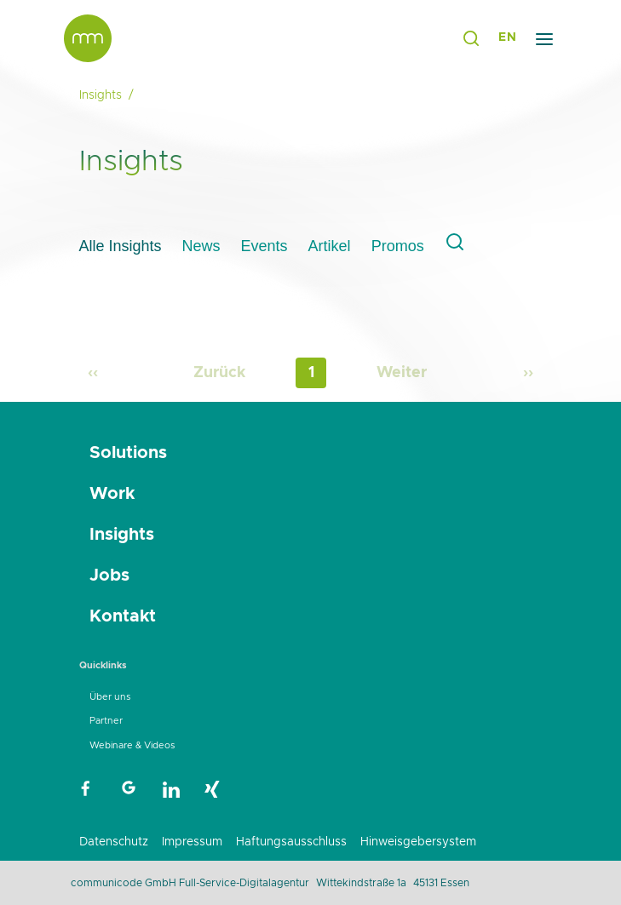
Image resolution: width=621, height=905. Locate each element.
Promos (397, 246)
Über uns (109, 697)
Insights (121, 534)
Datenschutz (113, 842)
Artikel (329, 246)
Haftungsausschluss (291, 842)
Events (264, 246)
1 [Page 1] (311, 373)
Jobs (109, 575)
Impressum (192, 842)
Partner (106, 720)
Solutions (128, 452)
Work (112, 493)
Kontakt (122, 616)
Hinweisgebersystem (418, 842)
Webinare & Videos (132, 745)
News (201, 246)
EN (507, 37)
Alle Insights (120, 246)
